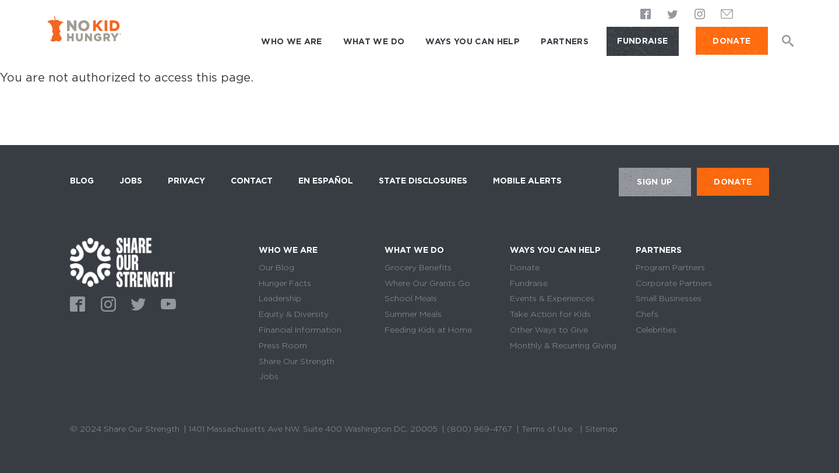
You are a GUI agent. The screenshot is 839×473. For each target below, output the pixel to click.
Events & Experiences (552, 298)
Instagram (700, 15)
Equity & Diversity (294, 314)
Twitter (673, 15)
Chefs (647, 314)
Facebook (646, 15)
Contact (252, 180)
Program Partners (670, 267)
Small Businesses (668, 298)
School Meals (411, 298)
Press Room (283, 345)
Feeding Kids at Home (428, 329)
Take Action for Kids (550, 314)
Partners (564, 41)
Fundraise (642, 40)
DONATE (731, 40)
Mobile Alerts (527, 178)
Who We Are (291, 41)
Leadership (280, 298)
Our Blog (276, 267)
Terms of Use (547, 428)
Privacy (186, 180)
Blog (82, 180)
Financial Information (300, 329)
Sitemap (603, 428)
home (122, 262)
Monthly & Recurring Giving (563, 345)
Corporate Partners (674, 283)
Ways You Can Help (472, 41)
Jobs (130, 180)
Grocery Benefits (418, 267)
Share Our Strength (296, 361)
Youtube (166, 303)
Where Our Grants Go (427, 283)
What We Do (374, 41)
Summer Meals (413, 314)
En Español (325, 180)
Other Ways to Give (549, 329)
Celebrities (656, 329)
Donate (525, 267)
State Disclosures (423, 180)
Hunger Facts (285, 283)
